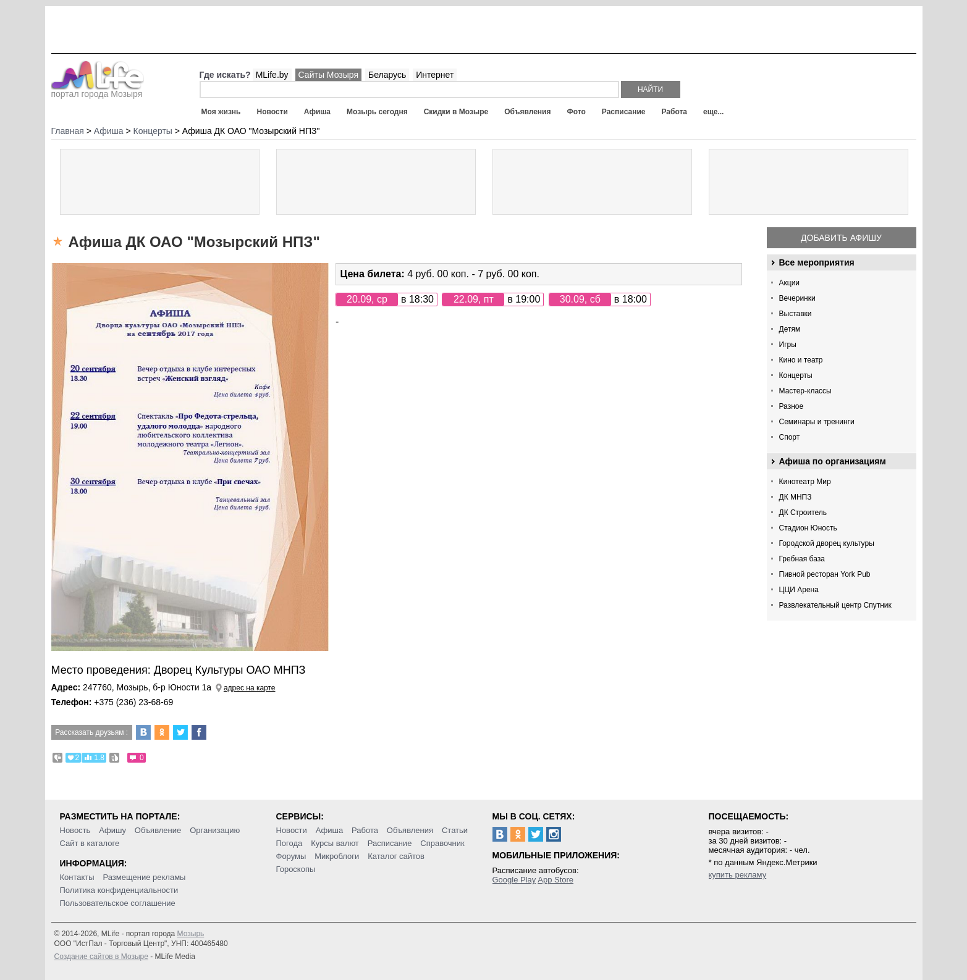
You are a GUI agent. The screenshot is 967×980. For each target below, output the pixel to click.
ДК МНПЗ (795, 497)
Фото (576, 111)
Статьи (455, 830)
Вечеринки (797, 298)
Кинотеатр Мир (805, 481)
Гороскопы (296, 869)
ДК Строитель (803, 512)
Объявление (158, 830)
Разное (791, 406)
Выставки (795, 313)
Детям (790, 329)
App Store (555, 879)
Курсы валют (335, 843)
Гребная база (802, 559)
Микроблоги (337, 856)
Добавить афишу (841, 238)
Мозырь (191, 933)
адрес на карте (250, 688)
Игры (787, 344)
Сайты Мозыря (328, 75)
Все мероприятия (817, 262)
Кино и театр (801, 360)
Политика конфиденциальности (119, 890)
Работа (674, 111)
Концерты (796, 375)
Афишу (112, 830)
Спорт (789, 437)
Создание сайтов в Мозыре (101, 956)
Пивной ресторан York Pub (825, 574)
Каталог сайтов (396, 856)
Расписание (624, 111)
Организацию (215, 830)
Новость (75, 830)
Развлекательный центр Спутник (835, 605)
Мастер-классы (805, 391)
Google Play (514, 879)
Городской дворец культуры (826, 543)
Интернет (435, 75)
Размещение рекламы (144, 877)
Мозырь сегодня (377, 111)
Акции (789, 283)
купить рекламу (738, 874)
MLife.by (272, 75)
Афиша (317, 111)
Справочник (442, 843)
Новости (271, 111)
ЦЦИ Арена (799, 589)
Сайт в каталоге (90, 843)
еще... (713, 111)
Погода (289, 843)
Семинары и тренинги (817, 421)
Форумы (291, 856)
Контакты (77, 877)
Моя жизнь (221, 111)
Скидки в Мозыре (456, 111)
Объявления (527, 111)
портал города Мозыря (98, 90)
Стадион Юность (808, 528)
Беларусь (387, 75)
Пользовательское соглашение (117, 903)
